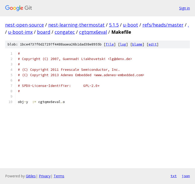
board (43, 32)
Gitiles (31, 176)
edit (153, 44)
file (110, 44)
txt (173, 176)
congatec (65, 32)
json (186, 176)
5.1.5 (114, 25)
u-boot (130, 25)
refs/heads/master (163, 25)
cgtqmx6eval (93, 32)
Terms (59, 176)
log (123, 44)
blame (137, 44)
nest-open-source (24, 25)
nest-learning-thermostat (76, 25)
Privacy (45, 176)
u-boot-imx (20, 32)
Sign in (184, 8)
